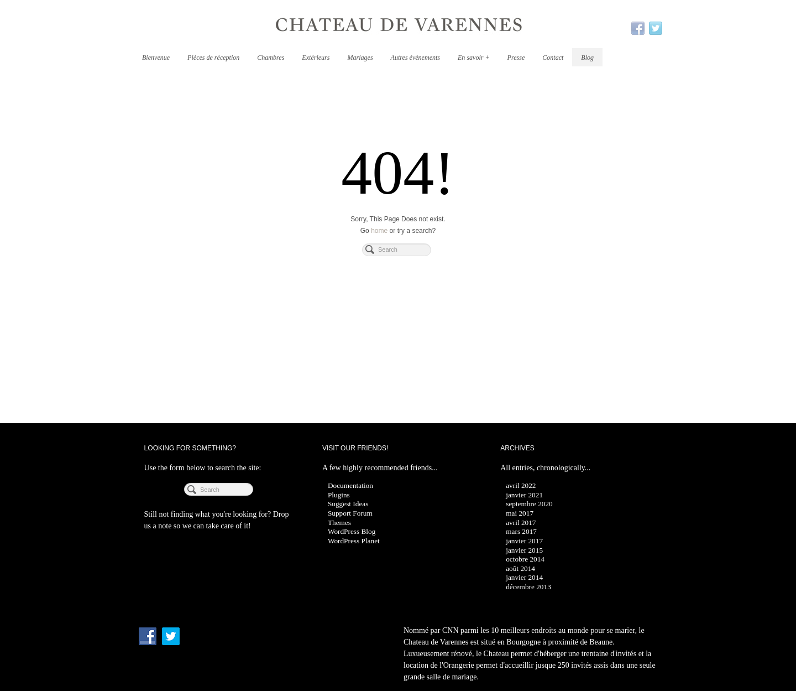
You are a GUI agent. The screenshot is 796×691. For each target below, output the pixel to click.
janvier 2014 (524, 577)
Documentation (350, 485)
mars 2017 (521, 531)
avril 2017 (521, 522)
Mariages (360, 57)
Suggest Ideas (348, 504)
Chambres (270, 57)
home (379, 231)
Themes (339, 522)
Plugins (339, 495)
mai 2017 (519, 513)
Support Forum (350, 513)
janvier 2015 (524, 550)
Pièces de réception (213, 57)
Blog (587, 57)
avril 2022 (521, 485)
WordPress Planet (354, 541)
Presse (516, 57)
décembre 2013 (528, 587)
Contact (552, 57)
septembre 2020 (529, 504)
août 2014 (520, 568)
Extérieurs (315, 57)
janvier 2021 (524, 495)
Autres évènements (415, 57)
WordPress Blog (351, 531)
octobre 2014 (525, 559)
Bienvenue (156, 57)
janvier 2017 (524, 541)
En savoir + (474, 57)
